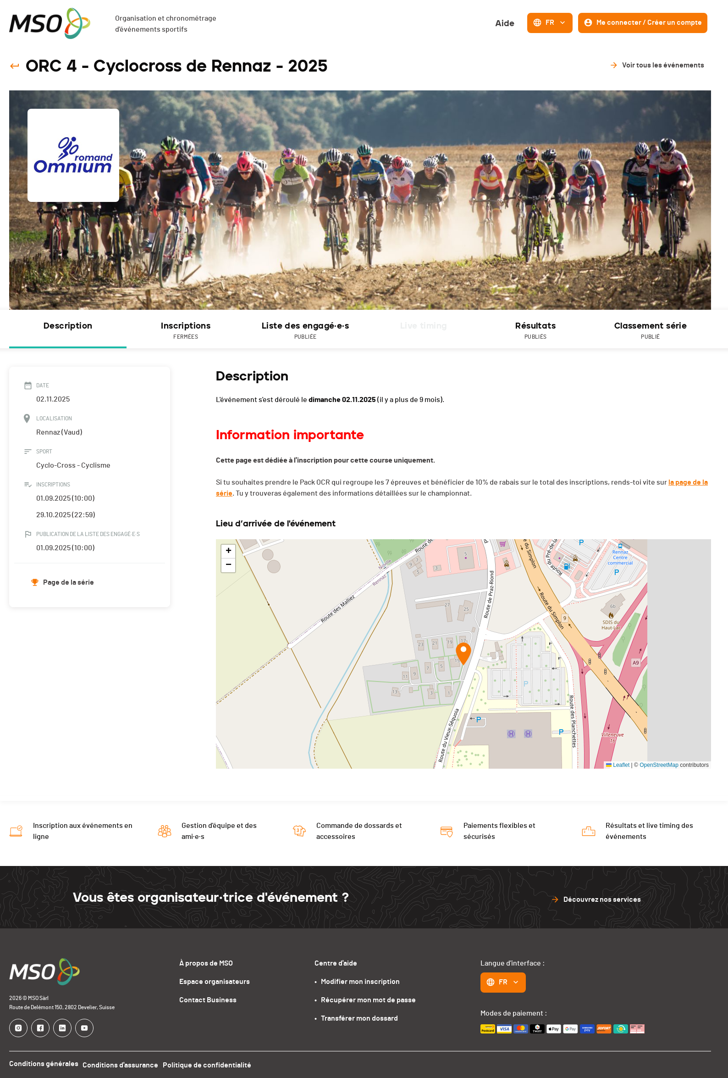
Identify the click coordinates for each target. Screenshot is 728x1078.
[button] (463, 653)
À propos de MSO (206, 963)
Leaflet (617, 765)
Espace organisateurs (214, 981)
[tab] (68, 329)
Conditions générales (43, 1063)
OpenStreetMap (659, 765)
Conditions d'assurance (123, 1063)
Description (68, 326)
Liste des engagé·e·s (305, 331)
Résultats (535, 331)
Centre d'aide (335, 963)
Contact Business (208, 1000)
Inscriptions (185, 331)
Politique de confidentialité (213, 1063)
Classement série (651, 331)
